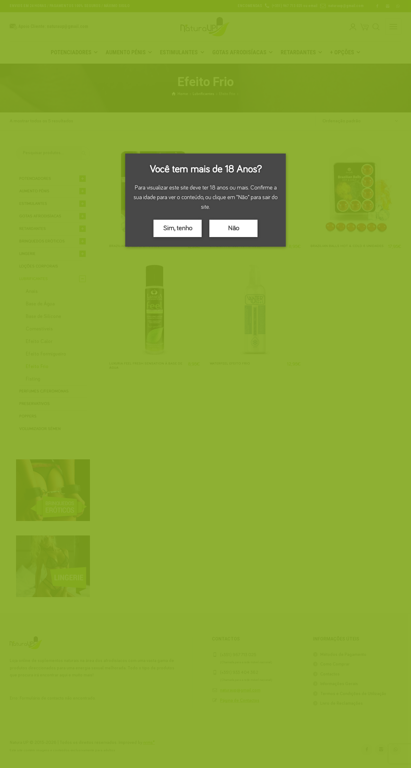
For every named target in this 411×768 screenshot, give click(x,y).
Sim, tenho (177, 228)
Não (233, 228)
